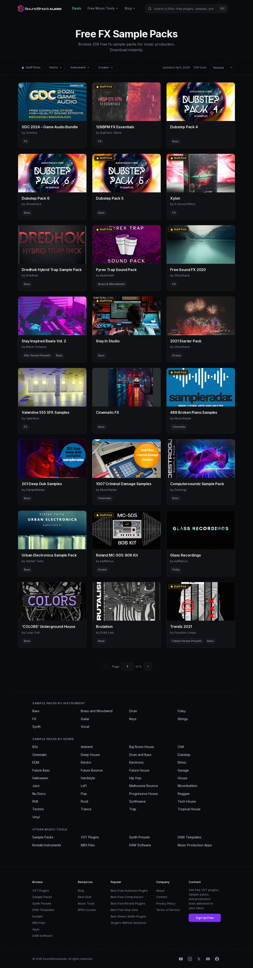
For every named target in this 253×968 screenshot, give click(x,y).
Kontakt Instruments (46, 845)
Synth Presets (139, 837)
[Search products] (186, 8)
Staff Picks (31, 67)
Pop (84, 794)
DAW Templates (189, 837)
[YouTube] (180, 959)
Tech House (187, 801)
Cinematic (39, 755)
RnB (35, 801)
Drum (133, 711)
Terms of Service (168, 910)
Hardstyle (88, 778)
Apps (35, 929)
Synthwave (137, 801)
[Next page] (148, 666)
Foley (182, 711)
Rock (84, 801)
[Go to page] (127, 666)
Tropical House (189, 809)
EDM (35, 762)
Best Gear (85, 897)
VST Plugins (90, 837)
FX (34, 719)
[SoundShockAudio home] (40, 8)
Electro (86, 762)
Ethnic (182, 762)
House (182, 778)
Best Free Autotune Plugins (129, 890)
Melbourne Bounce (143, 786)
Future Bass (41, 770)
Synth (36, 726)
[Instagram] (189, 959)
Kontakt (37, 916)
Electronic (136, 762)
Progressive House (143, 794)
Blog (130, 8)
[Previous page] (105, 666)
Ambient (87, 747)
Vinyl (36, 817)
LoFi (84, 786)
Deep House (90, 755)
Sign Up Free (205, 918)
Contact (161, 897)
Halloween (40, 778)
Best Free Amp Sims (124, 910)
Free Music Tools (103, 8)
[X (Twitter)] (199, 959)
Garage (183, 770)
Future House (139, 770)
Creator (105, 67)
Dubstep (184, 755)
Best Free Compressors (127, 897)
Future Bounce (92, 770)
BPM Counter (87, 910)
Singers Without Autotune (128, 922)
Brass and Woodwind (96, 711)
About (160, 890)
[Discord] (208, 959)
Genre (55, 67)
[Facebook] (217, 959)
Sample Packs (42, 837)
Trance (86, 809)
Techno (38, 809)
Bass (35, 711)
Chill (181, 747)
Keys (132, 719)
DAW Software (140, 845)
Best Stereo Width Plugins (128, 916)
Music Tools (86, 903)
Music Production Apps (195, 845)
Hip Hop (135, 778)
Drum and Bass (140, 755)
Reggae (184, 794)
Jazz (36, 786)
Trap (132, 809)
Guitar (85, 719)
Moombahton (187, 786)
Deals (76, 8)
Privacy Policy (165, 903)
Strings (183, 719)
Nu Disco (39, 794)
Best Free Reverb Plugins (128, 903)
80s (35, 747)
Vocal (85, 726)
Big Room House (141, 747)
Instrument (80, 67)
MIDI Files (88, 845)
